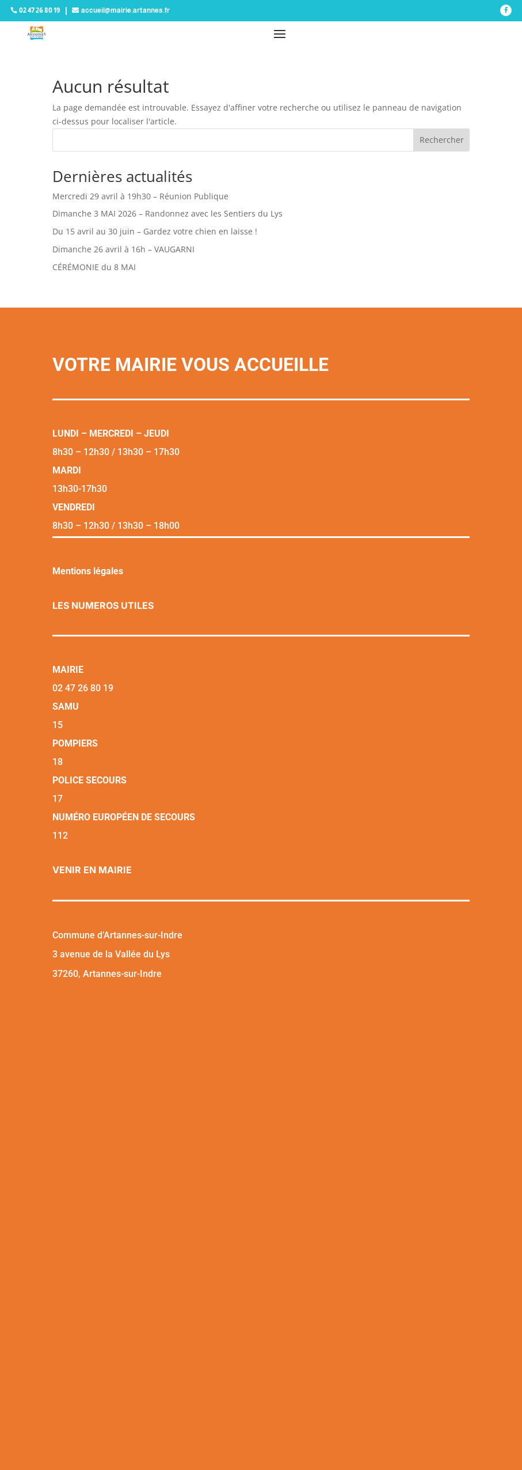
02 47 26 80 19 (39, 10)
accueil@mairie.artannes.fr (125, 10)
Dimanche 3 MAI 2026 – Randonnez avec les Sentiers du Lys (167, 213)
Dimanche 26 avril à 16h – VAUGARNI (123, 249)
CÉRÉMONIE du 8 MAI (94, 267)
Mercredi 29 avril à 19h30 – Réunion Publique (140, 196)
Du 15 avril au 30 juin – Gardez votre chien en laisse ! (154, 231)
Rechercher (442, 139)
